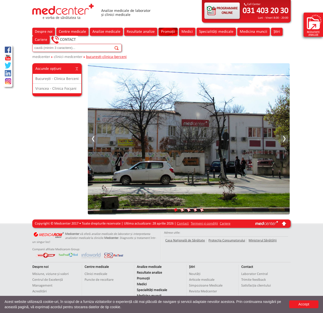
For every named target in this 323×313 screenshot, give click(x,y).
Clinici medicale (96, 274)
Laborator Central (254, 274)
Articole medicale (201, 280)
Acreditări (39, 291)
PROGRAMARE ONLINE (227, 11)
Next (284, 139)
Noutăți (194, 274)
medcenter (41, 57)
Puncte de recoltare (99, 280)
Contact (68, 40)
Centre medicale (72, 32)
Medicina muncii (253, 32)
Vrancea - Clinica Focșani (55, 89)
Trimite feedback (253, 280)
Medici (187, 32)
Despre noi (43, 32)
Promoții (168, 32)
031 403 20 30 (265, 11)
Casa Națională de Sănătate (185, 240)
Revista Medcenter (203, 291)
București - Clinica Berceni (57, 79)
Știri (277, 32)
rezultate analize (314, 25)
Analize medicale (106, 32)
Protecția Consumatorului (226, 240)
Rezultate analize (141, 32)
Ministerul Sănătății (263, 240)
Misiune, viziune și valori (50, 274)
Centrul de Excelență (47, 280)
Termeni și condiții (204, 224)
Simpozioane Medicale (206, 286)
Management (42, 286)
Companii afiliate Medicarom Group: (56, 249)
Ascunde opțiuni (57, 69)
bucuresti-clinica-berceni (106, 57)
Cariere (41, 40)
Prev (93, 139)
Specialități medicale (216, 32)
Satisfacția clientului (256, 286)
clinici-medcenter (68, 57)
